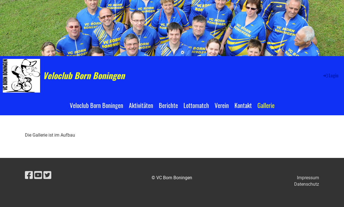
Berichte (168, 105)
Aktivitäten (141, 105)
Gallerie (266, 105)
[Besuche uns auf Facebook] (29, 175)
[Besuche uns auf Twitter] (47, 175)
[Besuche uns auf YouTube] (38, 175)
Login (330, 75)
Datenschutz (306, 184)
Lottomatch (196, 105)
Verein (222, 105)
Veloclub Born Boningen (84, 75)
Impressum (308, 177)
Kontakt (243, 105)
